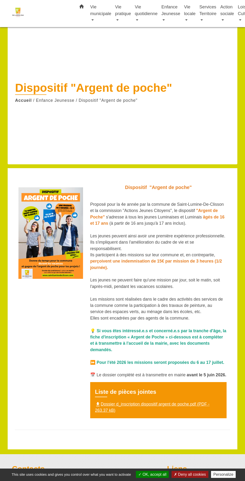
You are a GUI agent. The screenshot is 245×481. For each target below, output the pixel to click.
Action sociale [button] (227, 10)
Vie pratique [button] (123, 10)
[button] (81, 7)
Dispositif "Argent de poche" (108, 100)
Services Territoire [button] (208, 10)
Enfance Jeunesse (55, 100)
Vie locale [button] (189, 10)
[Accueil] (41, 14)
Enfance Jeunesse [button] (170, 10)
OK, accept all (152, 474)
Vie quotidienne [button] (146, 10)
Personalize (223, 474)
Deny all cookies (190, 474)
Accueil (23, 100)
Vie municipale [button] (100, 10)
